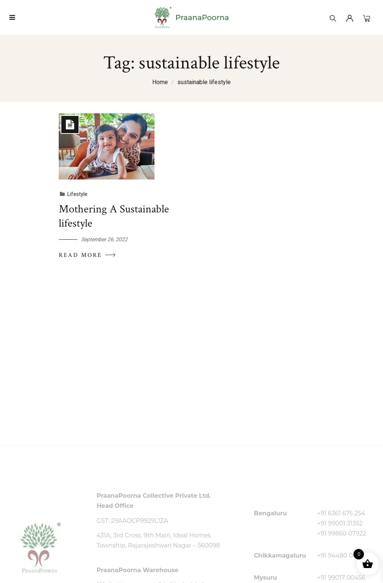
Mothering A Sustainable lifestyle (114, 216)
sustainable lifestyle (204, 82)
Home (160, 82)
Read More (88, 255)
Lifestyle (77, 194)
